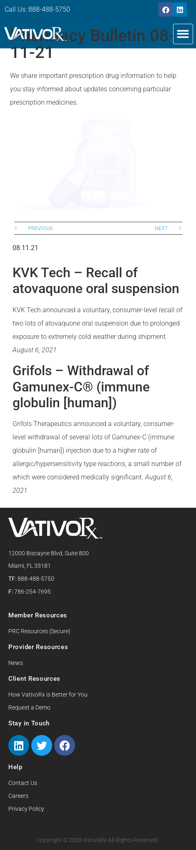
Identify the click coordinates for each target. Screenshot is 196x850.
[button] (183, 34)
